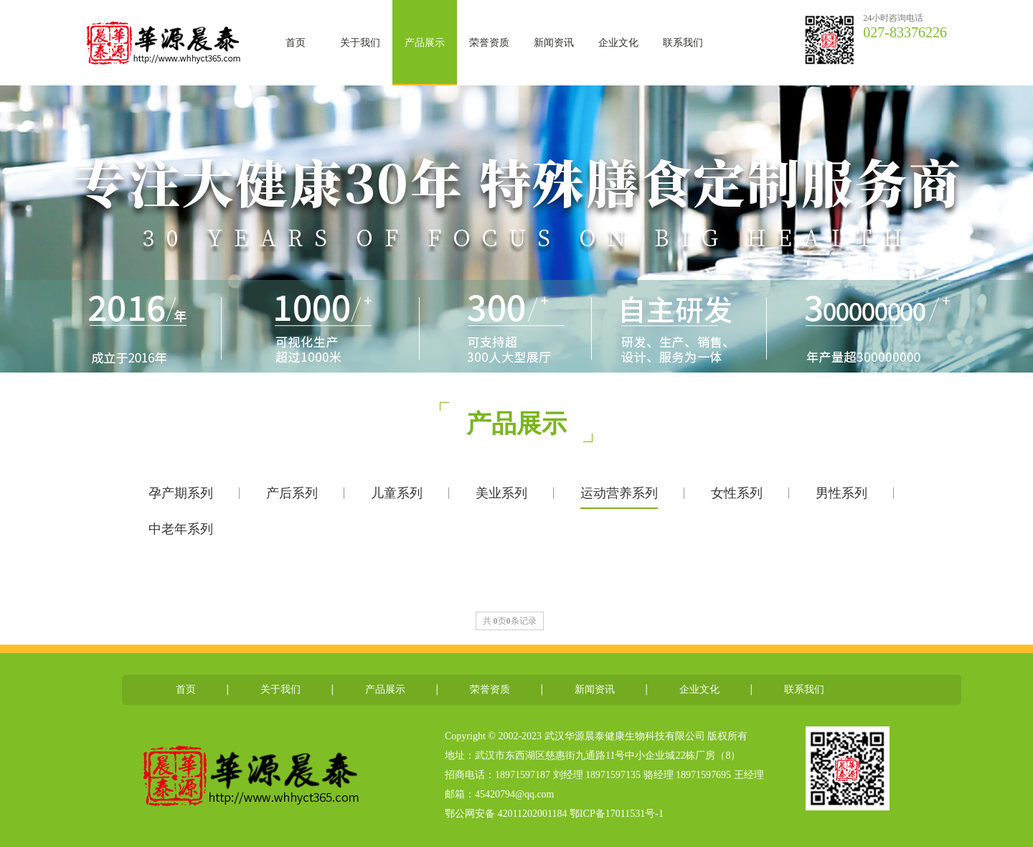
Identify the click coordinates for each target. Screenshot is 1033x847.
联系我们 (683, 42)
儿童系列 (397, 493)
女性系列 (737, 493)
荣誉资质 (489, 42)
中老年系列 (180, 529)
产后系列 (292, 493)
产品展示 (425, 42)
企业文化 (618, 42)
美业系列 (501, 493)
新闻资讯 (554, 42)
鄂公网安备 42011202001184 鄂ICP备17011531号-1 (555, 813)
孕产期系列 (180, 493)
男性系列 (841, 493)
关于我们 (360, 42)
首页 (296, 42)
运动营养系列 (619, 493)
